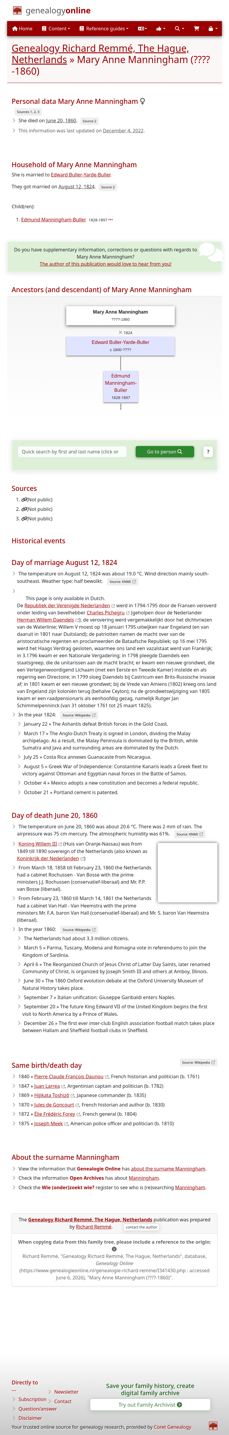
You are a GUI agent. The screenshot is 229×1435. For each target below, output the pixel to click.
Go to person (164, 451)
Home (22, 28)
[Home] (58, 11)
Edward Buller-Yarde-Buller (80, 174)
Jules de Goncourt (54, 1104)
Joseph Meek (48, 1123)
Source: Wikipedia (76, 715)
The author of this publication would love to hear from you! (105, 264)
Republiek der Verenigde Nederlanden (67, 605)
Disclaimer (30, 1418)
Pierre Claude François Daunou (68, 1076)
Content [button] (54, 28)
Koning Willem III (37, 844)
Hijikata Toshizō (51, 1095)
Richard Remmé (94, 1226)
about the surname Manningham (168, 1168)
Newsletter (66, 1392)
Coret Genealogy (172, 1427)
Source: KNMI (120, 581)
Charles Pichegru (106, 612)
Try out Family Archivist (149, 1404)
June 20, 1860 (61, 120)
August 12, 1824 (76, 186)
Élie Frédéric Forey (54, 1114)
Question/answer (37, 1409)
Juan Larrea (47, 1086)
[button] (142, 28)
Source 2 (89, 121)
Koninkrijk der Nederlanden (48, 858)
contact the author (141, 1227)
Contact (63, 1401)
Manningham (144, 1178)
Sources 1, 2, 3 (28, 111)
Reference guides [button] (102, 28)
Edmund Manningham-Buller (53, 219)
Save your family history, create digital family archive (150, 1389)
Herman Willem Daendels (45, 619)
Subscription (32, 1399)
